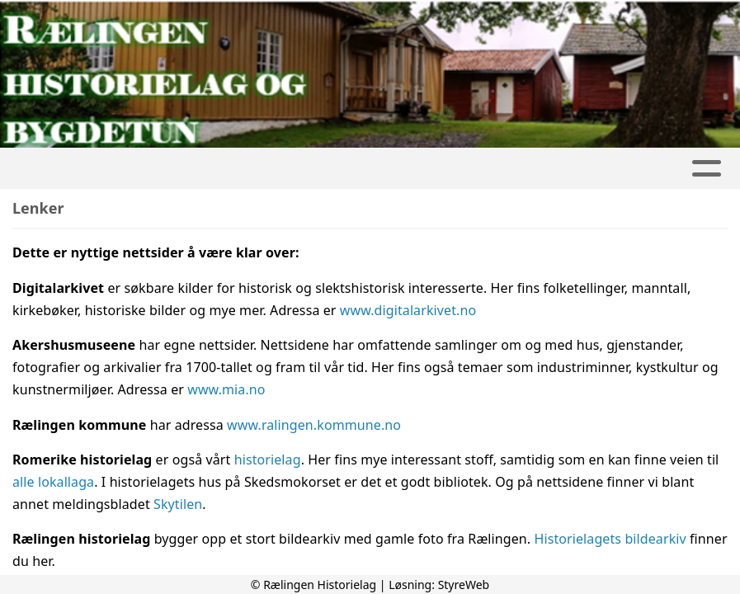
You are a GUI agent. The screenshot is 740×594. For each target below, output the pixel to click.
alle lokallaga (53, 482)
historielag (267, 459)
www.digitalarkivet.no (408, 310)
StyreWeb (464, 584)
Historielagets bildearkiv (610, 539)
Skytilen (177, 504)
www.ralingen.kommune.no (314, 425)
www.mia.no (226, 389)
